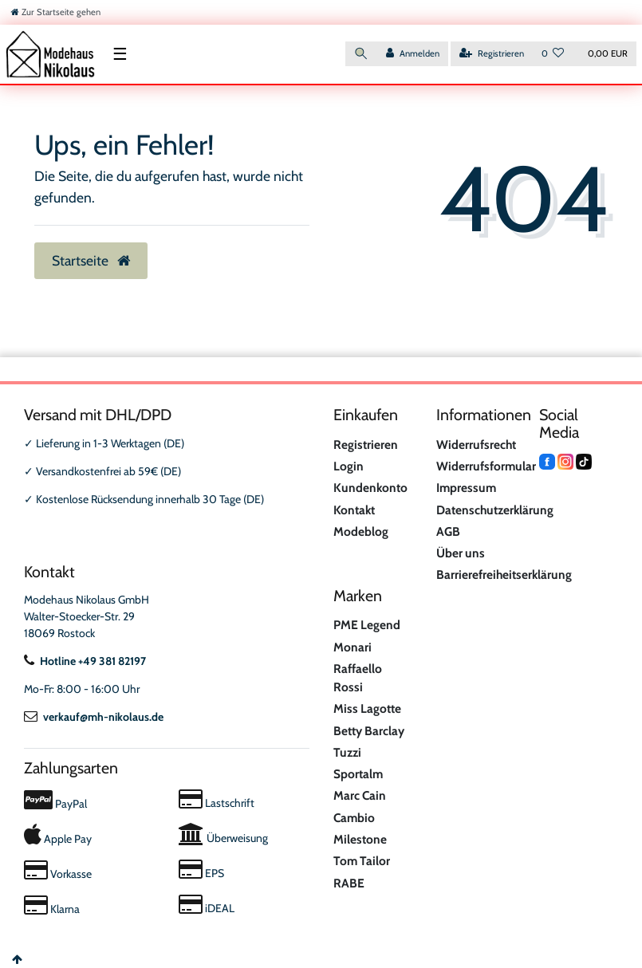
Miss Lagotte (367, 708)
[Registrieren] (492, 53)
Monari (352, 647)
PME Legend (366, 624)
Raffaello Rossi (357, 678)
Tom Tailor (361, 860)
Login (348, 466)
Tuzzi (347, 752)
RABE (348, 883)
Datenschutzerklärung (494, 509)
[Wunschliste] (553, 53)
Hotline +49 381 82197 (85, 661)
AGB (448, 531)
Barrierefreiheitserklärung (504, 574)
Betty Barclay (368, 730)
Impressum (466, 487)
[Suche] (361, 53)
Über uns (460, 553)
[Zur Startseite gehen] (55, 12)
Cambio (354, 817)
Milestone (360, 839)
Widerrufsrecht (476, 444)
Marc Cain (359, 795)
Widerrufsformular (486, 466)
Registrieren (365, 444)
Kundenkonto (370, 487)
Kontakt (354, 509)
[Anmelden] (412, 53)
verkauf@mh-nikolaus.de (93, 717)
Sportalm (358, 773)
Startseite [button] (91, 260)
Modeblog (360, 531)
